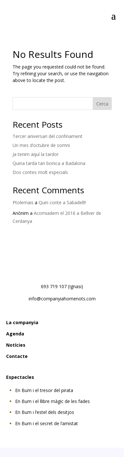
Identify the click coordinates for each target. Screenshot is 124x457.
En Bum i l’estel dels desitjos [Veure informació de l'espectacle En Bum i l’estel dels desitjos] (44, 412)
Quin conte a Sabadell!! (62, 202)
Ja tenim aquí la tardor (36, 154)
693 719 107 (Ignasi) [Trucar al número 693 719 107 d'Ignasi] (62, 286)
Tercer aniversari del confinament (47, 136)
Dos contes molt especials (40, 172)
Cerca (102, 104)
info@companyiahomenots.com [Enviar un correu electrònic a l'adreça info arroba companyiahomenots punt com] (62, 299)
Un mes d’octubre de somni (41, 145)
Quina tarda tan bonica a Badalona (49, 163)
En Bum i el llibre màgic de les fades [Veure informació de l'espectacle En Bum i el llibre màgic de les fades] (52, 401)
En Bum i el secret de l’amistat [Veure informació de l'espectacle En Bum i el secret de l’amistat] (46, 423)
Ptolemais (23, 202)
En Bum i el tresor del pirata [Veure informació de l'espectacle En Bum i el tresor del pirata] (44, 390)
